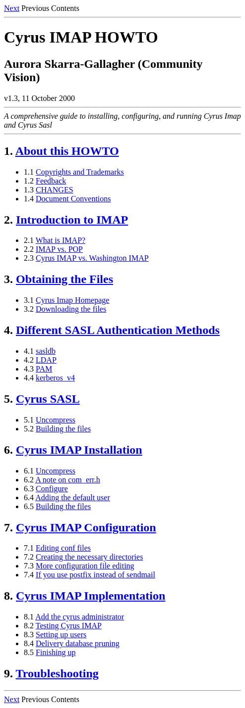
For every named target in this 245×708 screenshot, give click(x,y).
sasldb (46, 351)
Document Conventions (73, 198)
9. (8, 673)
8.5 (29, 652)
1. (8, 150)
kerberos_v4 (55, 378)
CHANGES (54, 190)
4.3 (29, 369)
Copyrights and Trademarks (80, 172)
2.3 (29, 258)
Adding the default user (72, 497)
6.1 (29, 471)
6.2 (29, 479)
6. (8, 449)
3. (8, 279)
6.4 (29, 497)
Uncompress (55, 420)
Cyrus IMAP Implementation (90, 595)
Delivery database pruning (78, 643)
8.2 (29, 625)
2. (8, 219)
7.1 (29, 548)
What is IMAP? (60, 240)
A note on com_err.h (67, 479)
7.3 (29, 566)
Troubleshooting (57, 673)
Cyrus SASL (48, 398)
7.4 (29, 574)
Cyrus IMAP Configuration (86, 527)
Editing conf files (63, 548)
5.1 (29, 420)
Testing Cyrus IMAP (69, 625)
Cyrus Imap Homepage (72, 300)
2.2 (29, 249)
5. (8, 398)
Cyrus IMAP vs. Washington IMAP (92, 258)
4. (8, 330)
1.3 (29, 190)
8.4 (29, 643)
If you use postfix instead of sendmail (95, 574)
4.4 (29, 378)
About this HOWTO (67, 150)
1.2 (29, 181)
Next (11, 8)
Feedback (51, 181)
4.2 (29, 360)
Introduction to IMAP (72, 219)
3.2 (29, 309)
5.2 (29, 429)
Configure (52, 488)
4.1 (29, 351)
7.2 (29, 557)
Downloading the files (71, 309)
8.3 (29, 634)
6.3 (29, 488)
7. (8, 527)
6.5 (29, 506)
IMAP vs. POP (59, 249)
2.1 (29, 240)
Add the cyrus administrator (79, 617)
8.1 (29, 617)
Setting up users (61, 634)
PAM (44, 369)
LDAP (46, 360)
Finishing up (55, 652)
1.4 (29, 198)
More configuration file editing (85, 566)
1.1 (29, 172)
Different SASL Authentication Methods (118, 330)
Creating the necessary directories (89, 557)
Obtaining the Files (64, 279)
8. (8, 595)
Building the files (63, 429)
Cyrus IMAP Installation (79, 449)
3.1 (29, 300)
